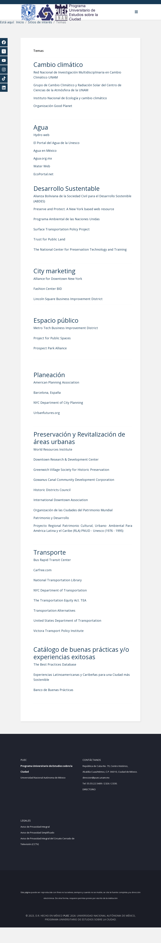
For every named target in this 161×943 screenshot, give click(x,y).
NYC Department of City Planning (63, 407)
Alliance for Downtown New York (62, 284)
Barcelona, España (52, 397)
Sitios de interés (40, 22)
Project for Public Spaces (57, 343)
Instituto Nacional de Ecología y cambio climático (75, 98)
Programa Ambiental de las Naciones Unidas (71, 219)
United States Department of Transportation (72, 631)
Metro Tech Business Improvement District (70, 333)
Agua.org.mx (47, 158)
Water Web (46, 166)
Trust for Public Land (54, 239)
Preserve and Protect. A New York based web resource (78, 209)
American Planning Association (61, 387)
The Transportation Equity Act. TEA (64, 610)
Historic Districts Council (57, 495)
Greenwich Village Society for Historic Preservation (76, 475)
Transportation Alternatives (59, 620)
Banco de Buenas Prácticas (58, 700)
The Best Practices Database (59, 675)
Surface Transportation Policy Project (66, 229)
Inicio (20, 22)
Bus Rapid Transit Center (57, 570)
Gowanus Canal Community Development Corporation (78, 485)
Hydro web (46, 135)
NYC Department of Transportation (65, 600)
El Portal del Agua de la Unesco (61, 143)
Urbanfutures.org (51, 418)
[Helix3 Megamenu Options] (136, 12)
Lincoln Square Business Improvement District (73, 304)
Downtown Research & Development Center (71, 464)
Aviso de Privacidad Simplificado (37, 848)
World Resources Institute (57, 454)
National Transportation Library (62, 590)
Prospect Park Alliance (55, 353)
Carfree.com (47, 580)
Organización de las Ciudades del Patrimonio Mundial (78, 515)
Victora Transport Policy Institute (63, 641)
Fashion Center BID (52, 294)
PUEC (66, 931)
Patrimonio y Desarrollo (56, 523)
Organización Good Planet (57, 106)
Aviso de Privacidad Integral (35, 842)
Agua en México (50, 150)
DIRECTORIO (89, 804)
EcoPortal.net (48, 174)
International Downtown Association (65, 505)
